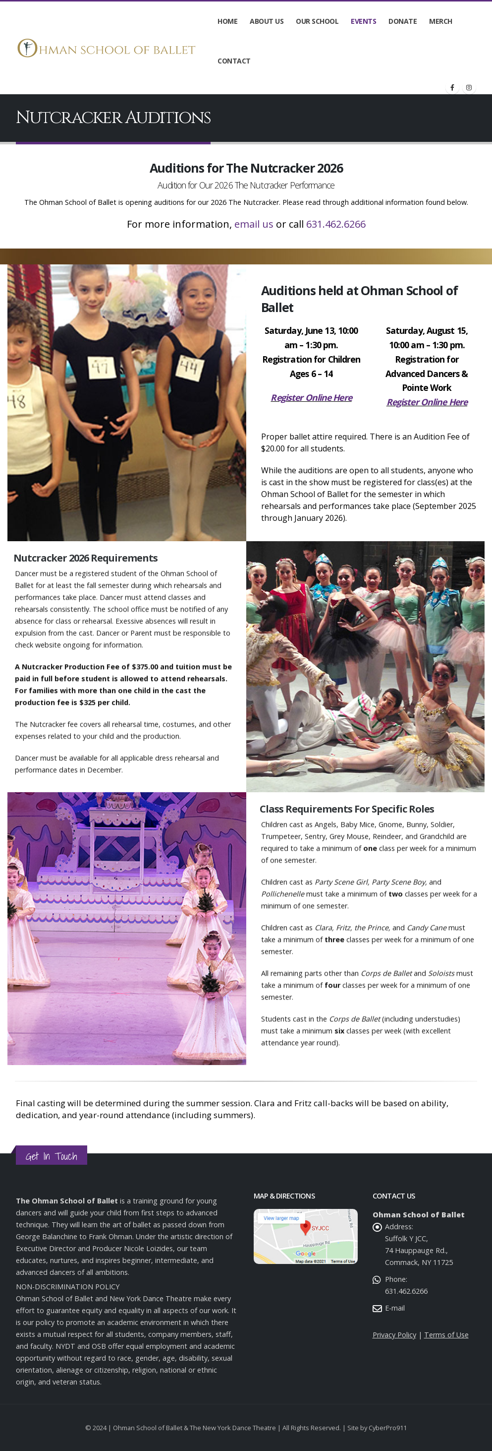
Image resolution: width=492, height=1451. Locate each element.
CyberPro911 (388, 1427)
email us (253, 224)
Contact (234, 60)
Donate (402, 21)
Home (227, 21)
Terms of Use (446, 1334)
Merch (440, 21)
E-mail (395, 1308)
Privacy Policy (394, 1334)
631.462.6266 (336, 224)
